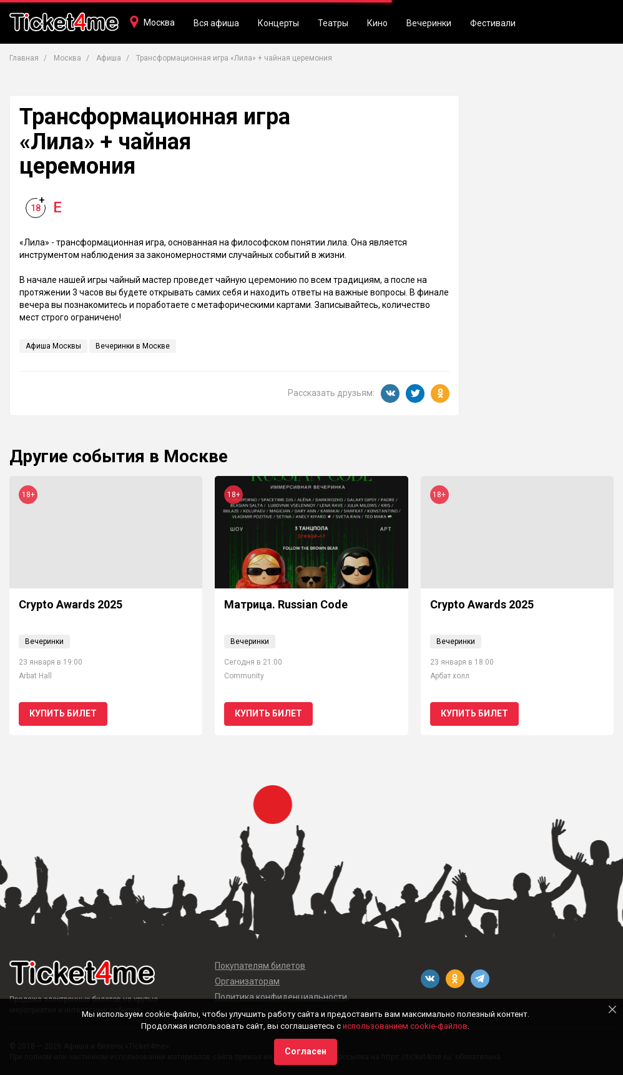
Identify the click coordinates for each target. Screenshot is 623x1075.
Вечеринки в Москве (133, 346)
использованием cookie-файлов (405, 1026)
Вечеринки (428, 23)
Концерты (278, 23)
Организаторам (247, 981)
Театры (333, 23)
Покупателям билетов (260, 966)
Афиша (108, 58)
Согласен (305, 1051)
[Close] (612, 1009)
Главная (24, 58)
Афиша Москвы (53, 346)
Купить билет (63, 713)
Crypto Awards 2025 (70, 604)
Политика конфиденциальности (281, 997)
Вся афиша (216, 23)
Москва (159, 22)
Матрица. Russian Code (286, 604)
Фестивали (493, 23)
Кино (377, 23)
